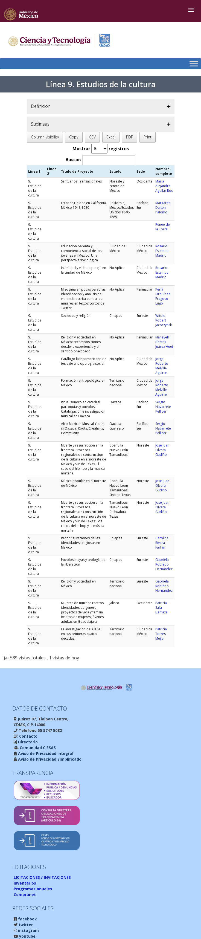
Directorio (27, 741)
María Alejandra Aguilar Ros (164, 186)
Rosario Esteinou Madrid (161, 251)
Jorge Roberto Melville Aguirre (161, 366)
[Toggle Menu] (194, 63)
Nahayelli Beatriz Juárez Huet (164, 342)
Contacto (27, 736)
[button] (100, 106)
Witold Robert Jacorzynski (164, 320)
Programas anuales (33, 888)
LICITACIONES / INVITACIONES (42, 877)
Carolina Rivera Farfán (161, 543)
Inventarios (25, 883)
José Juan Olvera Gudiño (162, 450)
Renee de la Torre (162, 226)
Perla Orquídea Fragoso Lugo (162, 296)
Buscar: (73, 159)
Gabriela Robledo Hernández (164, 564)
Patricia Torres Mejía (161, 634)
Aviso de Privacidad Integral (45, 753)
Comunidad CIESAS (37, 747)
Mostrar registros (100, 148)
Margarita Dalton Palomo (162, 208)
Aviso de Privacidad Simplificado (49, 759)
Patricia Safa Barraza (161, 608)
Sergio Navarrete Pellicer (163, 407)
